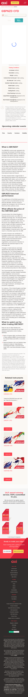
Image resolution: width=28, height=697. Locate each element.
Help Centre (14, 576)
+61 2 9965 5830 (13, 689)
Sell (9, 20)
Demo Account (14, 570)
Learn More (8, 403)
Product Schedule (14, 605)
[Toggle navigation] (25, 2)
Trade (6, 6)
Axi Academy (14, 596)
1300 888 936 (6, 689)
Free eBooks (14, 598)
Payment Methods (14, 572)
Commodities (14, 589)
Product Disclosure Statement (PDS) (14, 603)
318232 (15, 655)
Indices (14, 587)
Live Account (14, 568)
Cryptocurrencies (14, 592)
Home (2, 6)
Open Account (15, 2)
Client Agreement (14, 609)
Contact (14, 627)
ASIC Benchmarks (14, 614)
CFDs (9, 6)
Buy (19, 20)
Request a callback (14, 623)
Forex (12, 6)
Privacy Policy (14, 616)
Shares (14, 585)
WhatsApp (14, 625)
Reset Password (14, 574)
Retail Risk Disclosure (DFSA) (14, 607)
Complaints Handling (14, 612)
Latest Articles (14, 581)
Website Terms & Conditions (14, 618)
